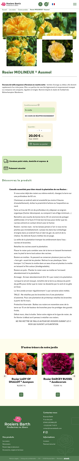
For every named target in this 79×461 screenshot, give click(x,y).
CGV (39, 458)
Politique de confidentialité (28, 458)
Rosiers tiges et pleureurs (11, 447)
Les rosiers (12, 9)
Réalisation (63, 458)
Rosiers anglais (23, 9)
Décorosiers (6, 444)
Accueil (4, 9)
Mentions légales (14, 458)
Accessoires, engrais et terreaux (13, 450)
